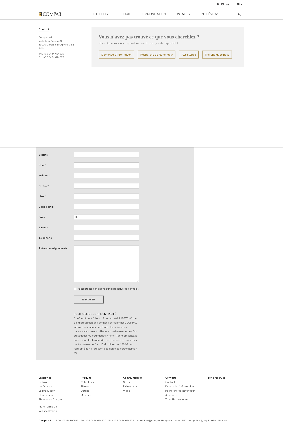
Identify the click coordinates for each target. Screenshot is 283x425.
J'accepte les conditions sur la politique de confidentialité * (106, 288)
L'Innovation (46, 395)
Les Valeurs (45, 386)
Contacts (182, 14)
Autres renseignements (53, 248)
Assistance (189, 54)
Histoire (43, 382)
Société (43, 154)
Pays (42, 217)
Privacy (222, 420)
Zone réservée (209, 14)
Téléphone (45, 237)
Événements (130, 386)
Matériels (86, 395)
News (126, 382)
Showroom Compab (51, 399)
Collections (87, 382)
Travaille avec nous (217, 54)
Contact (44, 29)
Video (126, 390)
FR (239, 4)
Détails (85, 390)
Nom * (42, 165)
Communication (153, 14)
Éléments (86, 386)
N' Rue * (44, 186)
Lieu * (42, 196)
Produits (124, 14)
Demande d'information (116, 54)
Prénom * (44, 175)
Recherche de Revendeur (156, 54)
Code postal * (47, 206)
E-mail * (43, 227)
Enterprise (101, 14)
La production (47, 390)
